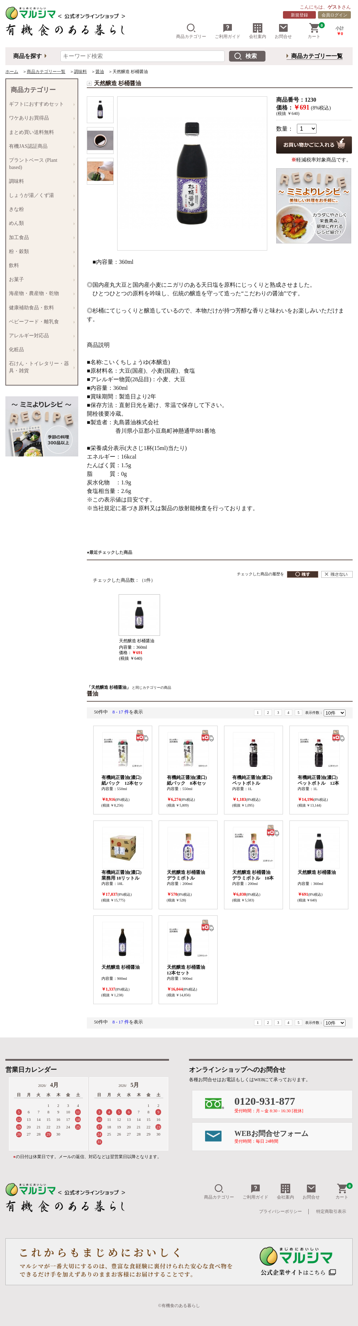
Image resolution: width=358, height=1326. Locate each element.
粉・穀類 (40, 251)
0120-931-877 (293, 1104)
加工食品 (40, 237)
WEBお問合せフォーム (293, 1136)
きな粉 (40, 210)
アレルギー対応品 (40, 336)
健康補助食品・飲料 (40, 308)
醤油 (99, 71)
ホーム (11, 71)
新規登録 (299, 15)
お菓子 (40, 280)
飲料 (40, 265)
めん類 (40, 224)
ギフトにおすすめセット (40, 104)
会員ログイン (334, 15)
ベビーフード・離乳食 (40, 322)
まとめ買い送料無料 (40, 132)
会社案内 (257, 31)
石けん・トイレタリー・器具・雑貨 (40, 367)
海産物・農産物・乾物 (40, 294)
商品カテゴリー (191, 31)
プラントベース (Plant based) (40, 163)
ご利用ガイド (227, 31)
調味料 (80, 71)
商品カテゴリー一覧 (317, 56)
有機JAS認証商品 (40, 146)
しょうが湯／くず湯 (40, 195)
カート (316, 31)
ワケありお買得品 (40, 118)
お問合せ (283, 31)
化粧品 (40, 350)
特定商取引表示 (331, 1211)
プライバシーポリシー (280, 1211)
